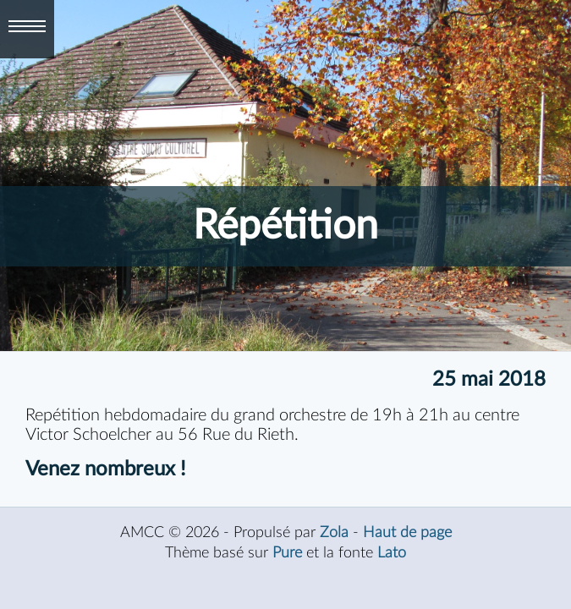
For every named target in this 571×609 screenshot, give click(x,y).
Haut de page (407, 532)
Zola (334, 532)
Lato (391, 553)
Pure (287, 553)
